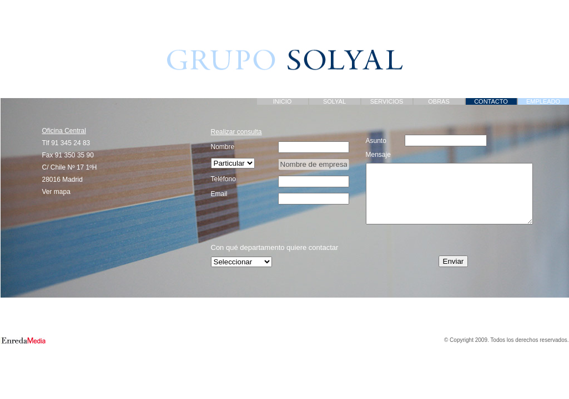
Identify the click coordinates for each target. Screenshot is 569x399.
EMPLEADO (543, 101)
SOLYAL (334, 101)
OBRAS (439, 101)
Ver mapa (56, 192)
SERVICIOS (387, 101)
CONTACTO (491, 101)
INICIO (282, 101)
